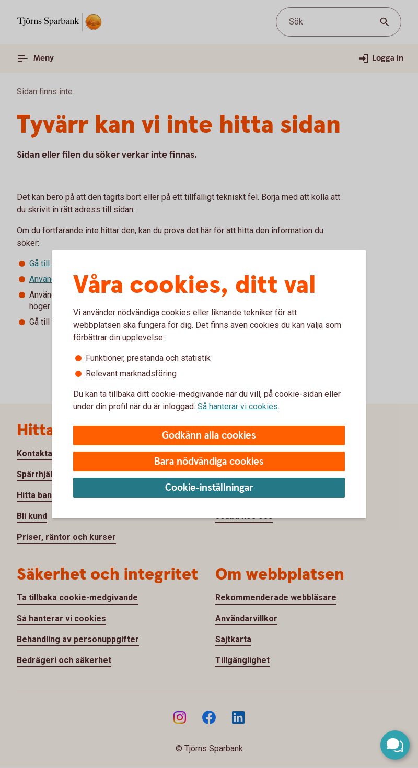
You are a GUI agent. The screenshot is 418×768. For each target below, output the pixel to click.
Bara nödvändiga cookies (209, 461)
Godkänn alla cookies (209, 435)
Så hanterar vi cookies (238, 406)
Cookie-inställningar (209, 487)
